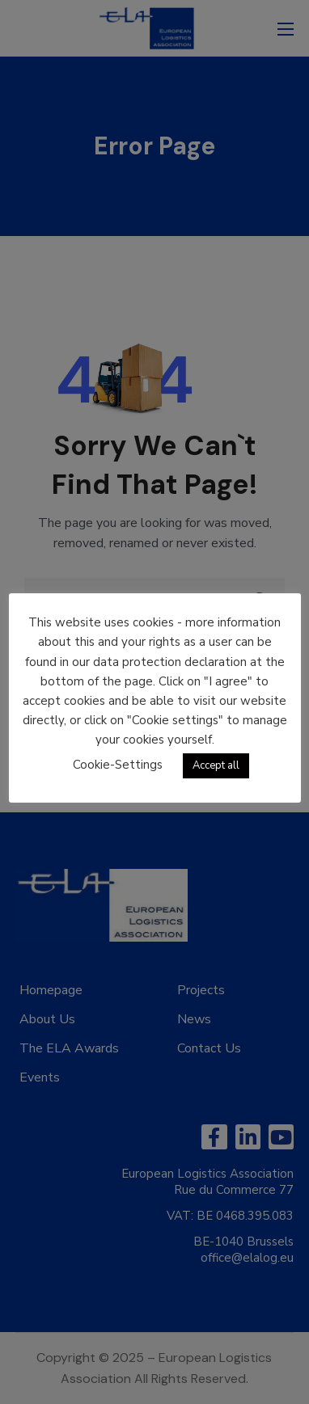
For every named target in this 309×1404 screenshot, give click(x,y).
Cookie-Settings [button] (118, 765)
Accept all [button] (216, 765)
